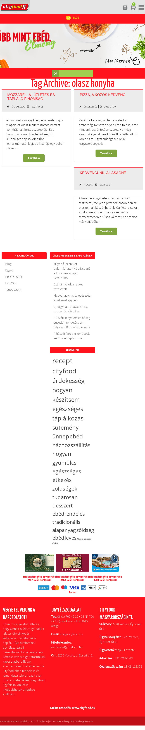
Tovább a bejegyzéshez (34, 159)
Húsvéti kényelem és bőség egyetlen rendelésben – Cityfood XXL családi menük (72, 322)
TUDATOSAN (13, 290)
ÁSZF (33, 721)
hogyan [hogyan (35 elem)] (61, 453)
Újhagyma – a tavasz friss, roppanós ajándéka (71, 309)
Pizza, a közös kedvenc (108, 94)
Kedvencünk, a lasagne (98, 174)
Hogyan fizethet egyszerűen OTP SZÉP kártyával (39, 578)
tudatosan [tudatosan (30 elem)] (65, 497)
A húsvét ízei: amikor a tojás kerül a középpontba (72, 335)
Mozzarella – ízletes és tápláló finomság (33, 96)
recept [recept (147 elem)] (62, 360)
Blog (8, 264)
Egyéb (9, 270)
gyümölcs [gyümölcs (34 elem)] (64, 462)
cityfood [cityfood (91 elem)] (64, 371)
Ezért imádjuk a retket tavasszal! (68, 286)
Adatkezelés (5, 721)
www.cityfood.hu (83, 708)
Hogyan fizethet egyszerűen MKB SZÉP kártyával (72, 578)
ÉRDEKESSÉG (18, 106)
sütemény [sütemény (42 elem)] (65, 427)
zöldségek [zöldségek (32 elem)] (64, 488)
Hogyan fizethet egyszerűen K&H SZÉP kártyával (105, 578)
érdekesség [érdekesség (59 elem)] (68, 381)
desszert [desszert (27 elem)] (62, 505)
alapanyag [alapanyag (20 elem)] (64, 530)
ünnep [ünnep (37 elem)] (60, 436)
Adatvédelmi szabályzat (20, 721)
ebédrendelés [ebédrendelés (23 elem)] (68, 513)
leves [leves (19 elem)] (71, 537)
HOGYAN (88, 184)
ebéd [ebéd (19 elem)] (58, 537)
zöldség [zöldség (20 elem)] (85, 530)
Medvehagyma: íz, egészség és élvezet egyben (72, 297)
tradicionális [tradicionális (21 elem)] (66, 521)
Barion (72, 592)
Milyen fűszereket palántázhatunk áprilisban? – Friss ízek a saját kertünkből (72, 271)
